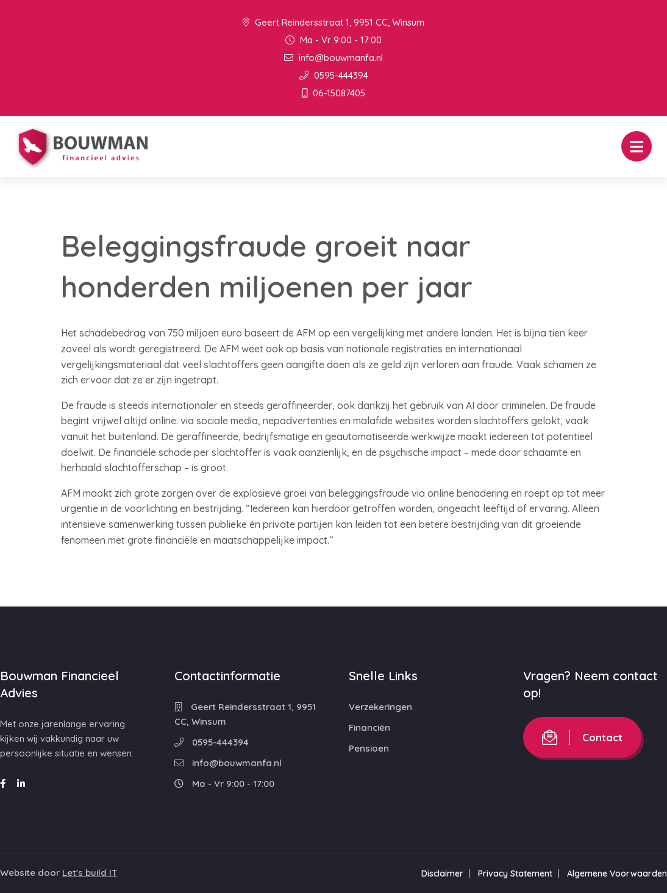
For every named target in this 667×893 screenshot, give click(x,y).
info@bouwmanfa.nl (333, 57)
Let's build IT (89, 872)
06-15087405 (333, 93)
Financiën (369, 727)
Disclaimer (442, 873)
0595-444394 (333, 75)
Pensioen (369, 748)
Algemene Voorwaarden (617, 873)
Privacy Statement (515, 873)
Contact (582, 737)
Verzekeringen (380, 707)
